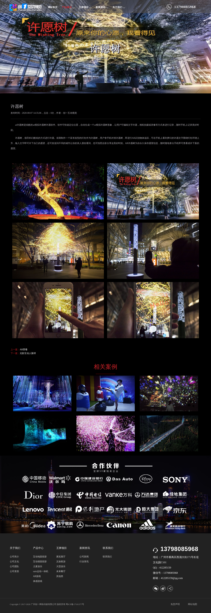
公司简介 (14, 556)
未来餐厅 (60, 571)
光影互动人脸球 (28, 353)
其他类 (59, 576)
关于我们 (119, 7)
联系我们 (107, 556)
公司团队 (14, 566)
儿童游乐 (37, 566)
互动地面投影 (40, 556)
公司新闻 (84, 556)
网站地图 (192, 604)
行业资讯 (84, 561)
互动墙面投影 (40, 561)
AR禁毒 (23, 349)
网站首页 (53, 7)
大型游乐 (60, 566)
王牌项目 (85, 7)
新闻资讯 (102, 7)
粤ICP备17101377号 (75, 604)
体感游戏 (37, 581)
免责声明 (175, 604)
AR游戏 (37, 576)
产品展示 (68, 7)
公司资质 (14, 571)
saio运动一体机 (40, 571)
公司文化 (14, 561)
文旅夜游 (60, 561)
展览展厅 (60, 556)
